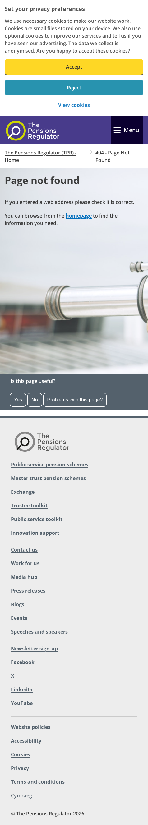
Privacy (20, 768)
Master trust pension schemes (48, 478)
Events (19, 618)
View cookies (74, 105)
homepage (79, 215)
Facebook (23, 662)
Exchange (23, 491)
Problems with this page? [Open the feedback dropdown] (75, 399)
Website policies (30, 727)
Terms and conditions (38, 781)
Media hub (24, 577)
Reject (74, 87)
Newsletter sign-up (34, 648)
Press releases (28, 590)
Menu (131, 130)
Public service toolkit (36, 519)
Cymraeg (21, 795)
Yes (18, 399)
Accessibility (26, 740)
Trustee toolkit (29, 505)
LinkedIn (22, 689)
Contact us (24, 549)
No (34, 399)
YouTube (22, 703)
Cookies (20, 754)
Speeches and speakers (39, 631)
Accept (74, 66)
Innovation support (35, 532)
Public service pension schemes (49, 464)
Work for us (25, 563)
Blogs (17, 604)
